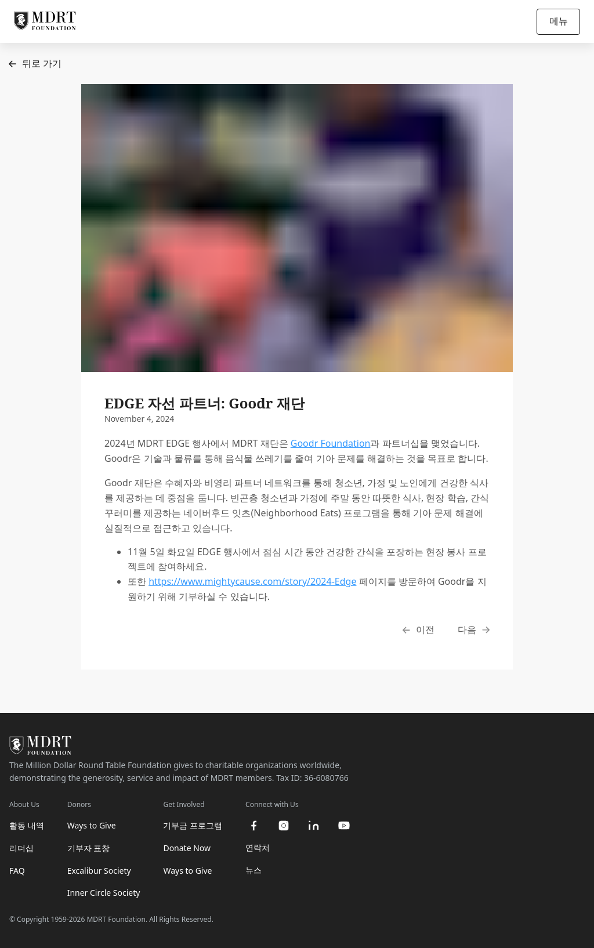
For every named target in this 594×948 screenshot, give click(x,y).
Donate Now (187, 847)
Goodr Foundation (331, 443)
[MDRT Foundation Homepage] (45, 21)
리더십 (21, 847)
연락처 (257, 847)
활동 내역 (26, 825)
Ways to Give (91, 825)
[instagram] (283, 825)
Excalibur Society (99, 870)
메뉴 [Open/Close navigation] (558, 21)
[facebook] (253, 825)
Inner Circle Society (103, 892)
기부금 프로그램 (192, 825)
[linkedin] (313, 825)
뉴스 (253, 869)
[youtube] (344, 825)
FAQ (17, 870)
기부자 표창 (88, 847)
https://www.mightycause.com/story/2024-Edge (252, 581)
